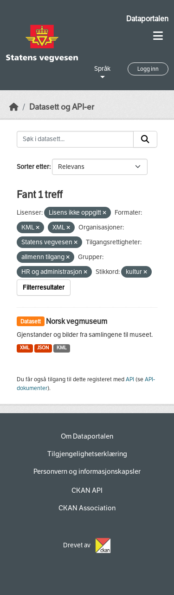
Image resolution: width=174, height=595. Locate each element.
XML (25, 348)
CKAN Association (87, 508)
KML (62, 348)
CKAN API (87, 490)
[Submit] (145, 139)
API (130, 379)
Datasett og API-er (61, 107)
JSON (43, 348)
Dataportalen (147, 18)
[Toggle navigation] (158, 35)
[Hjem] (14, 107)
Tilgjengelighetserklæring (87, 454)
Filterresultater (43, 287)
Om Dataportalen (87, 436)
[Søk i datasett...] (75, 139)
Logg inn (148, 69)
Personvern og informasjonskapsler (87, 471)
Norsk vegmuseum (76, 321)
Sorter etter (33, 167)
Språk (102, 69)
